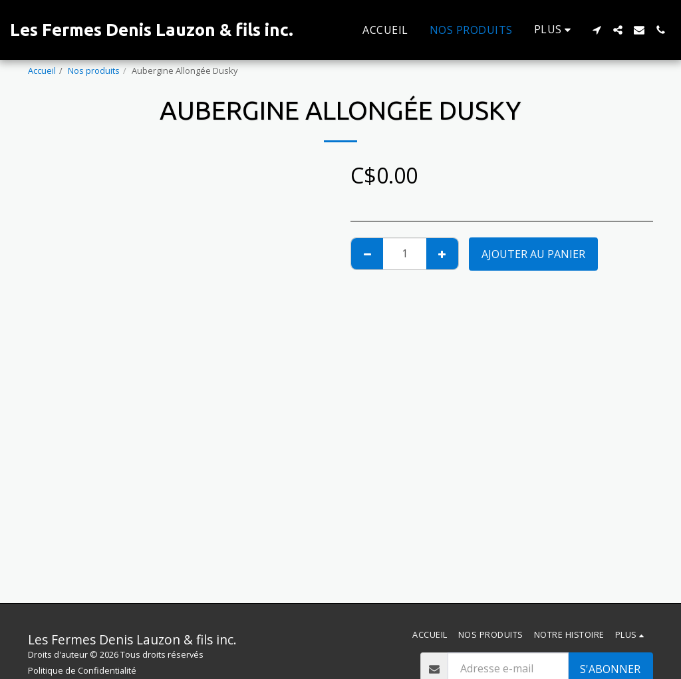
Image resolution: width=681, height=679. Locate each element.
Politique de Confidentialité (82, 670)
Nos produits (94, 70)
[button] (597, 30)
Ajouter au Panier (533, 254)
